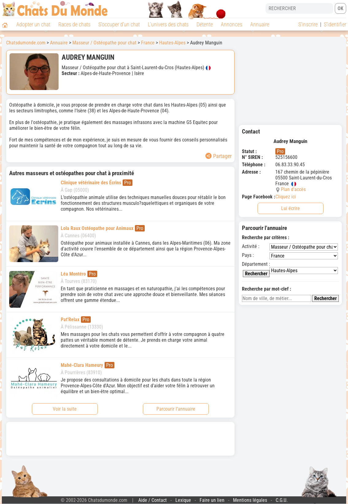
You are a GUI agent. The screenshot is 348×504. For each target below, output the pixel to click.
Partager (218, 156)
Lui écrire (290, 208)
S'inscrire (308, 24)
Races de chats (74, 24)
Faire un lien (212, 500)
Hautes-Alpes (172, 43)
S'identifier (335, 24)
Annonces (231, 24)
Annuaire (259, 24)
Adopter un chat (33, 24)
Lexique (183, 500)
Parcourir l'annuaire (175, 409)
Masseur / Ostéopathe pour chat (104, 43)
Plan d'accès (293, 189)
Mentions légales (250, 500)
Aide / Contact (152, 500)
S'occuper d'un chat (119, 24)
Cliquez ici (285, 197)
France (148, 43)
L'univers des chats (168, 24)
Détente (205, 24)
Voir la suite (65, 409)
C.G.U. (282, 500)
